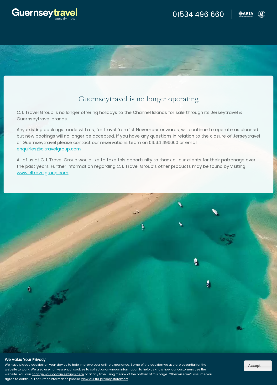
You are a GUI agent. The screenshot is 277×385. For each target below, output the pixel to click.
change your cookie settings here (58, 374)
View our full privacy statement (104, 379)
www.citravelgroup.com (42, 173)
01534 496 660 (198, 15)
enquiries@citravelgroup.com (49, 149)
